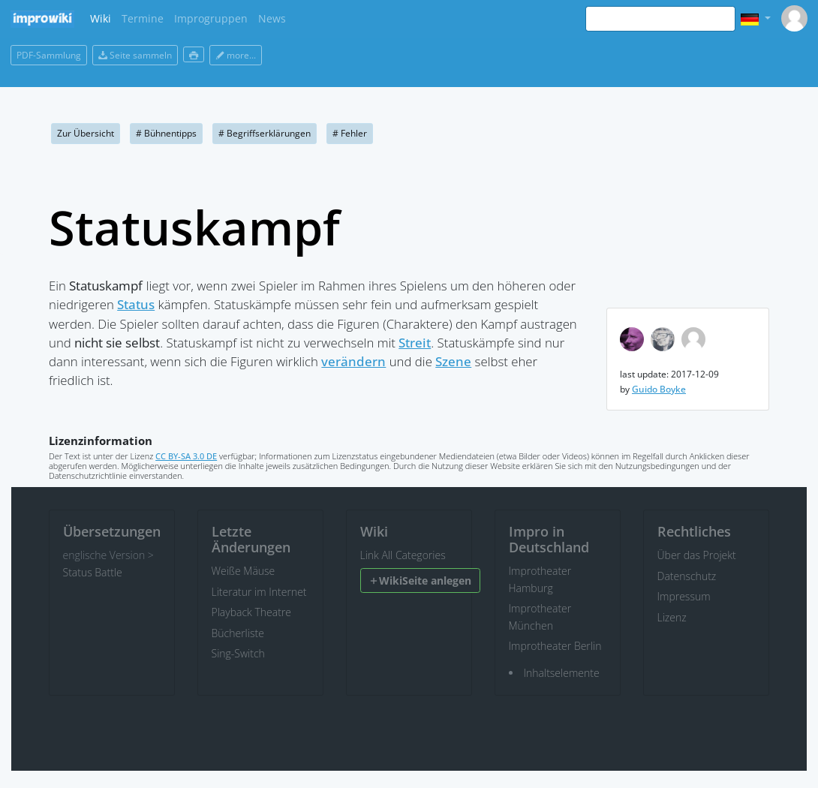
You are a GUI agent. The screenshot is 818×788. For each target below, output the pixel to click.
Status (136, 304)
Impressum (684, 596)
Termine (143, 18)
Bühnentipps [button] (166, 133)
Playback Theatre (252, 612)
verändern (353, 361)
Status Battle (92, 572)
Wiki (100, 18)
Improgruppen (211, 18)
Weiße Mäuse (243, 571)
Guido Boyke (659, 389)
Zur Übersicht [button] (85, 133)
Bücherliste (238, 633)
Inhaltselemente (562, 673)
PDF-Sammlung (49, 55)
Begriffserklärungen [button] (264, 133)
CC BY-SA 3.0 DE (186, 456)
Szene (453, 361)
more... (235, 55)
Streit (414, 342)
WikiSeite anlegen (419, 580)
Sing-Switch (238, 653)
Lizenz (672, 617)
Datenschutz (687, 576)
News (272, 18)
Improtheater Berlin (555, 646)
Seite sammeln (135, 55)
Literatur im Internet (259, 592)
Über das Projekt (696, 555)
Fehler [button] (349, 133)
